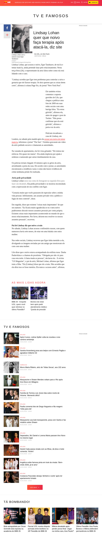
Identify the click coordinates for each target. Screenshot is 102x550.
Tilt (71, 8)
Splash (55, 8)
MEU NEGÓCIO (36, 2)
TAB (88, 8)
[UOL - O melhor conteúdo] (7, 2)
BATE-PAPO (28, 2)
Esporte (44, 8)
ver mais (35, 487)
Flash (12, 8)
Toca (94, 8)
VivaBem (67, 8)
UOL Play (60, 2)
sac (72, 2)
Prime (91, 8)
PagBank (54, 2)
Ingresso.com (19, 2)
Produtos (7, 8)
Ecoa (73, 8)
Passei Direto (45, 2)
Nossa (84, 8)
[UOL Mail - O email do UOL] (77, 2)
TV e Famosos (51, 16)
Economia (34, 8)
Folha (39, 8)
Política (23, 8)
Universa (61, 8)
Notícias (17, 8)
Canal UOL (78, 8)
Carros (28, 8)
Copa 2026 (50, 8)
